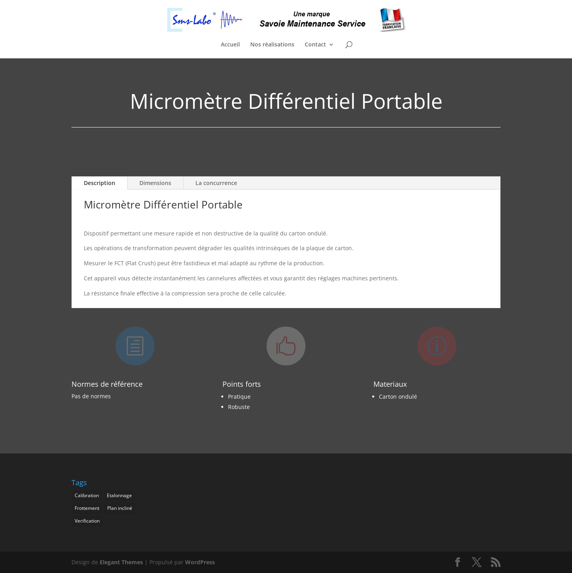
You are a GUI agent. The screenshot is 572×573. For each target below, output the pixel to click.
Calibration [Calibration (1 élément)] (87, 495)
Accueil (230, 45)
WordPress (200, 562)
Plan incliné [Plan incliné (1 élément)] (119, 508)
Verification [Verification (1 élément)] (87, 520)
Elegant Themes (121, 562)
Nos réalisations (272, 45)
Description (99, 183)
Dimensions (155, 183)
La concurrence (216, 183)
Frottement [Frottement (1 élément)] (87, 508)
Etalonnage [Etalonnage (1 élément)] (119, 495)
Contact (315, 45)
